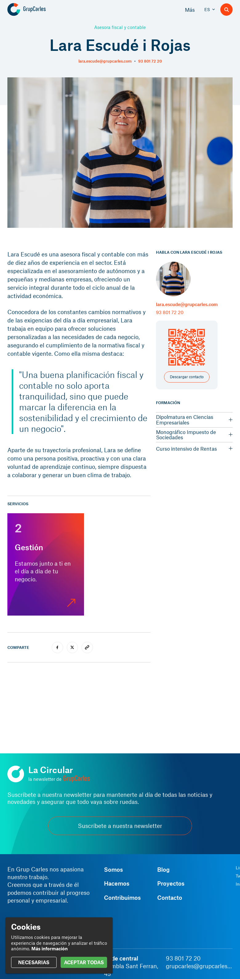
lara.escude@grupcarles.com (105, 61)
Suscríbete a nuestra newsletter (120, 825)
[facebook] (57, 647)
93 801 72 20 (150, 61)
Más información (49, 948)
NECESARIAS (33, 962)
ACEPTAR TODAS (84, 962)
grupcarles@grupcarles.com (199, 965)
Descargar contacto (187, 376)
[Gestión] (45, 564)
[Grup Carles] (37, 9)
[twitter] (72, 647)
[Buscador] (226, 9)
